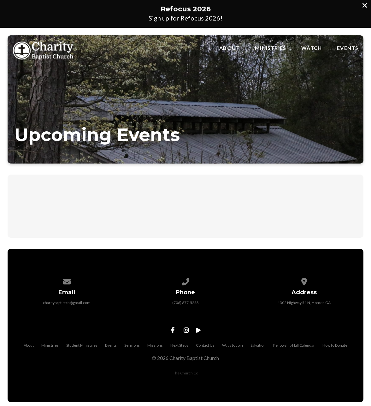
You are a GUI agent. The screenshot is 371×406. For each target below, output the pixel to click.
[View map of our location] (304, 280)
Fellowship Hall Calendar (294, 345)
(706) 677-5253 (185, 302)
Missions (155, 345)
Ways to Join (232, 345)
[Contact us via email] (67, 280)
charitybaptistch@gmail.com (67, 302)
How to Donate (334, 345)
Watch (311, 48)
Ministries (270, 48)
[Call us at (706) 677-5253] (185, 280)
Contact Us (205, 345)
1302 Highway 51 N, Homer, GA (304, 302)
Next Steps (179, 345)
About (229, 48)
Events (347, 48)
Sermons (132, 345)
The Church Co (185, 373)
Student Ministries (81, 345)
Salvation (258, 345)
